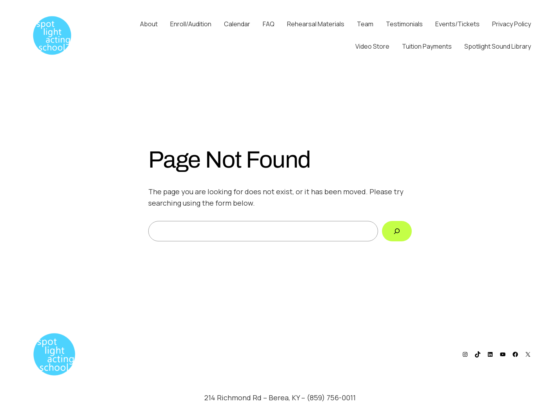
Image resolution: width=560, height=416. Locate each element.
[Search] (397, 231)
